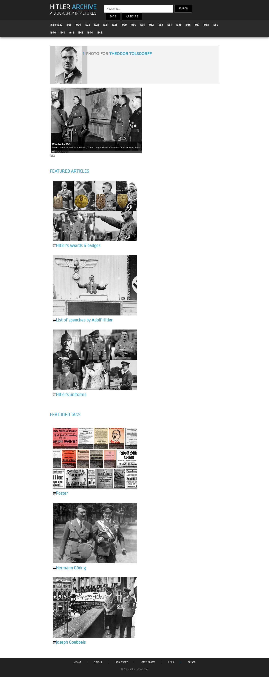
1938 (206, 25)
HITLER (73, 7)
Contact (191, 662)
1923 (69, 25)
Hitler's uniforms (69, 394)
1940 (53, 32)
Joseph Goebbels (69, 642)
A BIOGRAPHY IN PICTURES (73, 13)
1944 (90, 32)
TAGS (113, 16)
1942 (71, 32)
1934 (169, 25)
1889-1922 (56, 25)
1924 (78, 25)
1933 (160, 25)
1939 (215, 25)
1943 (80, 32)
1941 (62, 32)
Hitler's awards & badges (76, 245)
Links (171, 662)
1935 (178, 25)
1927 (105, 25)
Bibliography (121, 662)
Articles (98, 662)
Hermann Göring (69, 568)
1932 (151, 25)
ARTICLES (132, 16)
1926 (96, 25)
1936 (188, 25)
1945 (99, 32)
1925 (87, 25)
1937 (197, 25)
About (77, 662)
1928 (115, 25)
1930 (133, 25)
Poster (60, 493)
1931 (142, 25)
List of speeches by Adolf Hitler (82, 320)
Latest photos (147, 662)
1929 (124, 25)
